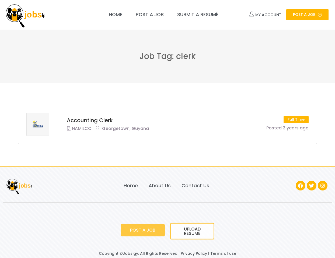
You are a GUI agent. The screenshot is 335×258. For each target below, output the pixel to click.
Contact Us (195, 185)
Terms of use (223, 253)
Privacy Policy (194, 253)
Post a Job (150, 14)
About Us (160, 185)
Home (115, 14)
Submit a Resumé (197, 14)
